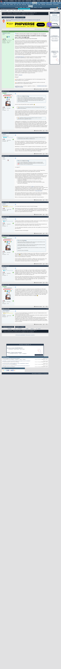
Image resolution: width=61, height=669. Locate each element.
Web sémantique (49, 4)
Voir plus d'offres (38, 354)
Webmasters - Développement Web (14, 12)
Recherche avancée (57, 10)
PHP (36, 4)
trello (32, 186)
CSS (17, 4)
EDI (38, 2)
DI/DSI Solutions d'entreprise (11, 2)
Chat (23, 1)
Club (46, 1)
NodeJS (33, 4)
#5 (47, 202)
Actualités (9, 328)
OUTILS (35, 7)
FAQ (16, 1)
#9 (47, 284)
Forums (6, 1)
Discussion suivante (30, 335)
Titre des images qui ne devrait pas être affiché (11, 358)
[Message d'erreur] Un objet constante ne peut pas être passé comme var (16, 365)
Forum (5, 12)
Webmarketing (55, 4)
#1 (47, 31)
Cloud (19, 2)
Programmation (42, 2)
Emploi (34, 1)
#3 (47, 132)
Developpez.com (40, 373)
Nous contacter (34, 373)
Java (31, 2)
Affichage (45, 29)
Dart (20, 4)
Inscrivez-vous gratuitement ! (24, 8)
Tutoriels (11, 1)
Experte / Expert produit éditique (14, 352)
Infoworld (20, 75)
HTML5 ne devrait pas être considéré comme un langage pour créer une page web (25, 19)
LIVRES (32, 7)
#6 (47, 216)
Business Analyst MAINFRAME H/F (15, 348)
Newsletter (28, 1)
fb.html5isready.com (20, 56)
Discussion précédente (20, 335)
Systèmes (58, 2)
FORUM (20, 7)
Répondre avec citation (38, 89)
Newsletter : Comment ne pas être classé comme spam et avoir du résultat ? (16, 361)
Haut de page (45, 373)
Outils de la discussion (38, 29)
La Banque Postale (13, 353)
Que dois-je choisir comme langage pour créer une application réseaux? (15, 363)
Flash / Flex (24, 4)
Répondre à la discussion (8, 17)
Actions (9, 10)
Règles (23, 10)
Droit (42, 1)
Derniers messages (4, 10)
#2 (47, 91)
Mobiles (54, 2)
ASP (14, 4)
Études (38, 1)
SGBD (47, 2)
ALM (23, 2)
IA (21, 2)
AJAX (8, 4)
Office (51, 2)
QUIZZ (41, 7)
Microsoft (27, 2)
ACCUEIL (16, 7)
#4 (47, 155)
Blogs (19, 1)
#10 (47, 308)
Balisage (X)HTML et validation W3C (28, 12)
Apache (11, 4)
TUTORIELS (28, 7)
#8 (47, 265)
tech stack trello (38, 190)
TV (38, 7)
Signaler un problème (20, 17)
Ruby (39, 4)
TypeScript (43, 4)
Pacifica (11, 349)
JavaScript (29, 4)
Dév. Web (34, 2)
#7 (47, 235)
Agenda (16, 10)
